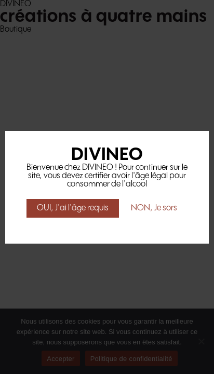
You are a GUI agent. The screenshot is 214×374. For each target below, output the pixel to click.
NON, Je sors (154, 208)
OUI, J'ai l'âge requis (73, 208)
